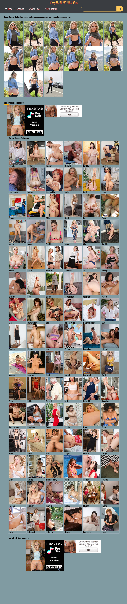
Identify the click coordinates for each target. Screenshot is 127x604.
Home (9, 8)
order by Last (51, 8)
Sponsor (20, 8)
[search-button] (119, 8)
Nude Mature (63, 2)
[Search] (102, 8)
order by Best (34, 8)
